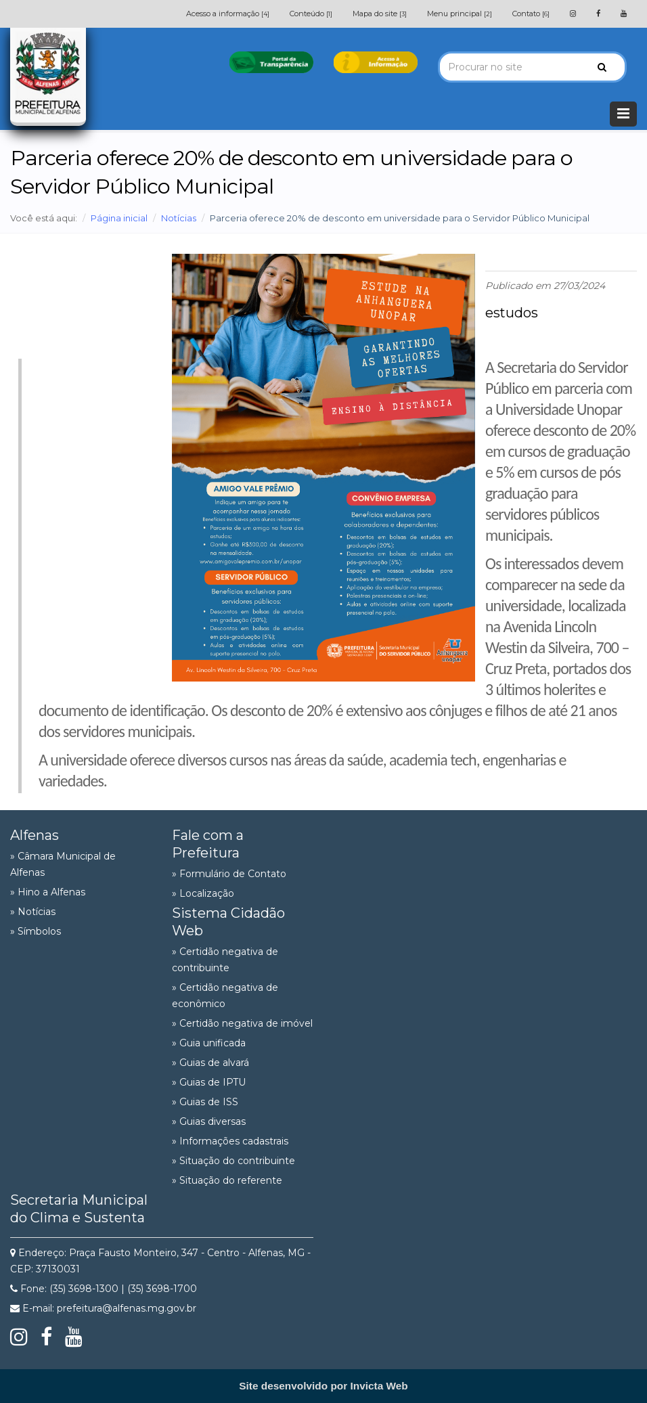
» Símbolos (35, 931)
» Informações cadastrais (230, 1141)
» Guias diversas (209, 1121)
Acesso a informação (227, 13)
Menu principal (459, 13)
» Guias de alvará (210, 1062)
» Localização (203, 893)
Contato (531, 13)
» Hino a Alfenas (47, 892)
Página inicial (119, 218)
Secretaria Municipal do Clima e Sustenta (79, 1209)
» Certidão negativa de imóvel (242, 1023)
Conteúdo (311, 13)
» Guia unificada (209, 1043)
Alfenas (34, 835)
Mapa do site (380, 13)
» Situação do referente (227, 1180)
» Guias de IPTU (209, 1082)
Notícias (178, 218)
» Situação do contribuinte (233, 1161)
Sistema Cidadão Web (228, 922)
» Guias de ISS (205, 1102)
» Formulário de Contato (229, 874)
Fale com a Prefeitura (208, 844)
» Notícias (32, 912)
